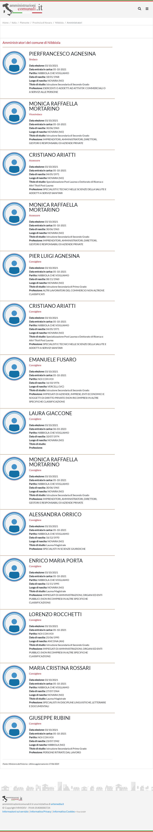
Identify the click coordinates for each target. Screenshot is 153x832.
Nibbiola (59, 22)
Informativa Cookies (64, 811)
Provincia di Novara (42, 22)
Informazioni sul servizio (15, 811)
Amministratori (74, 22)
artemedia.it (57, 803)
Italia (14, 22)
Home (5, 22)
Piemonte (24, 22)
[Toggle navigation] (139, 8)
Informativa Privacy (40, 811)
